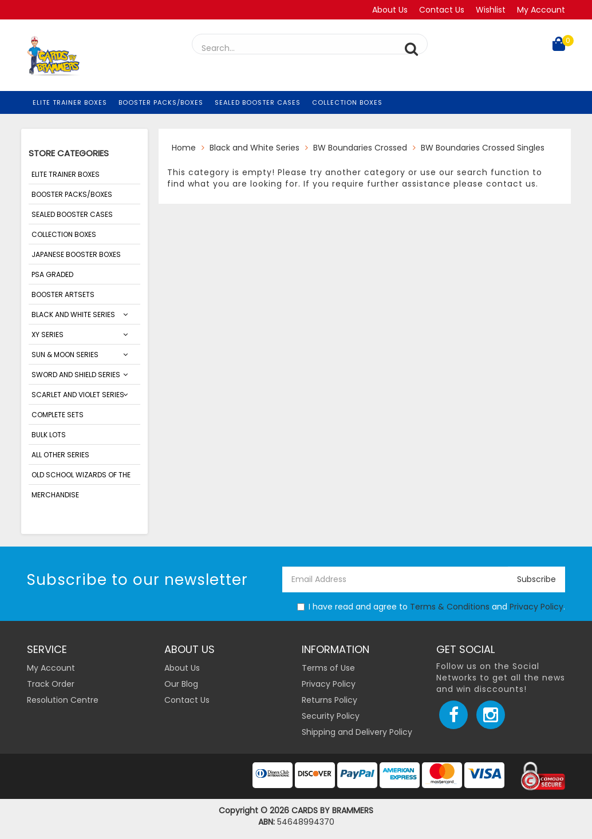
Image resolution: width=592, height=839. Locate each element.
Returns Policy (329, 700)
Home (184, 147)
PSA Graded (52, 274)
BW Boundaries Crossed (360, 147)
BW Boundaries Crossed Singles (482, 147)
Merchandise (55, 495)
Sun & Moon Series (64, 354)
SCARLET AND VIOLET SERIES (77, 394)
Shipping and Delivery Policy (357, 732)
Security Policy (331, 716)
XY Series (47, 334)
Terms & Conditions (450, 606)
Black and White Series (73, 314)
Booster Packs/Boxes (161, 102)
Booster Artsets (62, 294)
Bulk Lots (48, 435)
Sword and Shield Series (75, 374)
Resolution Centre (62, 700)
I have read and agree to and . (431, 606)
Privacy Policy (536, 606)
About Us (390, 9)
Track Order (50, 684)
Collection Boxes (347, 102)
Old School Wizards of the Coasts (81, 477)
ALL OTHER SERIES (60, 455)
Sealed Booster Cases (258, 102)
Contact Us (441, 9)
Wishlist (491, 9)
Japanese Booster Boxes (76, 254)
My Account (541, 9)
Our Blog (181, 684)
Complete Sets (57, 415)
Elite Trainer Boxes (70, 102)
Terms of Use (328, 668)
